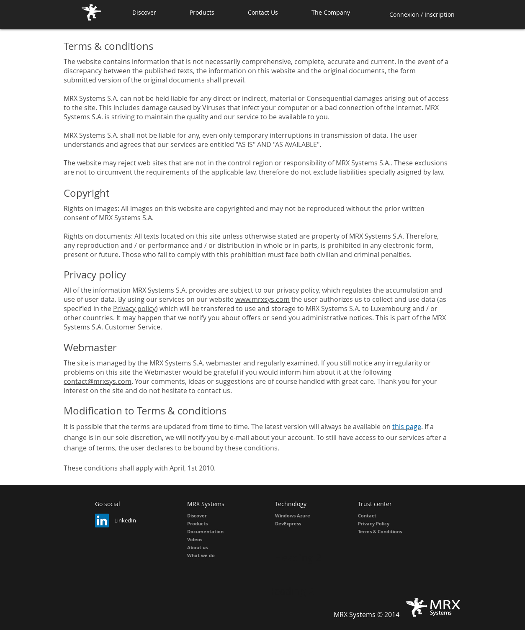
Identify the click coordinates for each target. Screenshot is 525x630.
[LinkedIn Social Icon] (102, 520)
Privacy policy (134, 308)
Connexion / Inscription (422, 14)
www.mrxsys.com (262, 299)
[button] (212, 12)
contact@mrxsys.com (97, 381)
